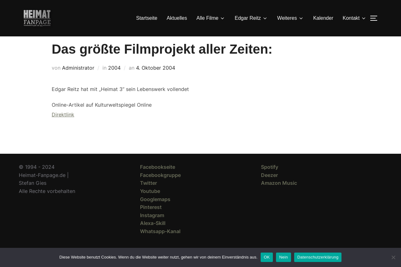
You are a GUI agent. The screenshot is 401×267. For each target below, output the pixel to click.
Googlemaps (155, 210)
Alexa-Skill (152, 234)
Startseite (147, 18)
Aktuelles (177, 18)
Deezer (269, 186)
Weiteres (290, 18)
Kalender (323, 18)
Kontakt (355, 18)
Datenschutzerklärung (317, 257)
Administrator (78, 79)
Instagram (152, 226)
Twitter (148, 194)
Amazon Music (279, 194)
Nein (283, 257)
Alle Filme (210, 18)
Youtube (150, 202)
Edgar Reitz (251, 18)
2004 (114, 79)
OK (267, 257)
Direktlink (63, 126)
